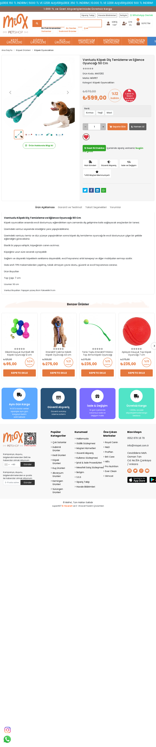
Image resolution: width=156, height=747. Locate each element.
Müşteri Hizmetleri (86, 448)
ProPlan (109, 452)
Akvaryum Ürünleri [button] (86, 41)
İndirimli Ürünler (67, 31)
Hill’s (107, 461)
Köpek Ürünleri (57, 461)
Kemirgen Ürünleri (58, 482)
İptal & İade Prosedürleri (86, 462)
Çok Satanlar (59, 442)
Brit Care (109, 456)
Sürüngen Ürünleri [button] (136, 41)
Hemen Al (137, 126)
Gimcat (109, 476)
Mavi (109, 112)
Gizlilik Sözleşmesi (85, 443)
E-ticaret (67, 505)
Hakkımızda (82, 438)
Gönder (28, 464)
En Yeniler (71, 28)
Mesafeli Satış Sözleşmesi (86, 467)
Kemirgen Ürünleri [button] (111, 41)
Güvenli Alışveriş (85, 453)
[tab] (45, 207)
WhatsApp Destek (141, 15)
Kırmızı (90, 112)
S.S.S (78, 477)
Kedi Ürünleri (59, 455)
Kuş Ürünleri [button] (62, 41)
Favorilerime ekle (86, 137)
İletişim (123, 15)
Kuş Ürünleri (59, 468)
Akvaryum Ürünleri (58, 474)
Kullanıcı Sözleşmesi (86, 457)
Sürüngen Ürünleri (58, 490)
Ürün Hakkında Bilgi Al (39, 145)
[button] (143, 23)
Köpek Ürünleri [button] (38, 41)
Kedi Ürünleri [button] (14, 41)
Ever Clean (111, 471)
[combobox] (6, 464)
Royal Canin (111, 442)
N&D (107, 447)
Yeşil (100, 112)
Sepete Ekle (117, 126)
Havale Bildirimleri (107, 15)
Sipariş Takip (87, 15)
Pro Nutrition (111, 466)
